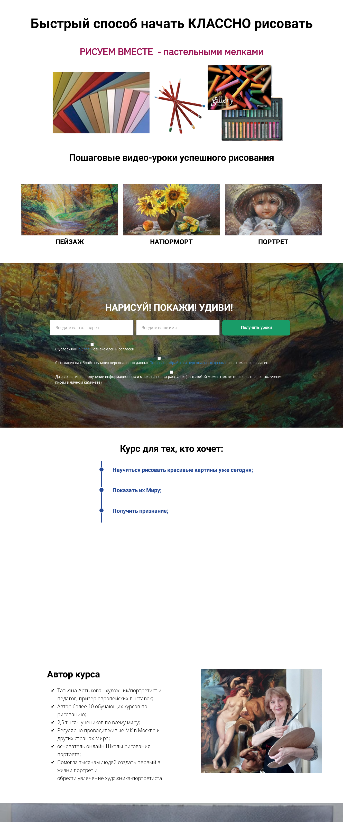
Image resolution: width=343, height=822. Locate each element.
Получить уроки (256, 327)
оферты (85, 349)
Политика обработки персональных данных (188, 362)
